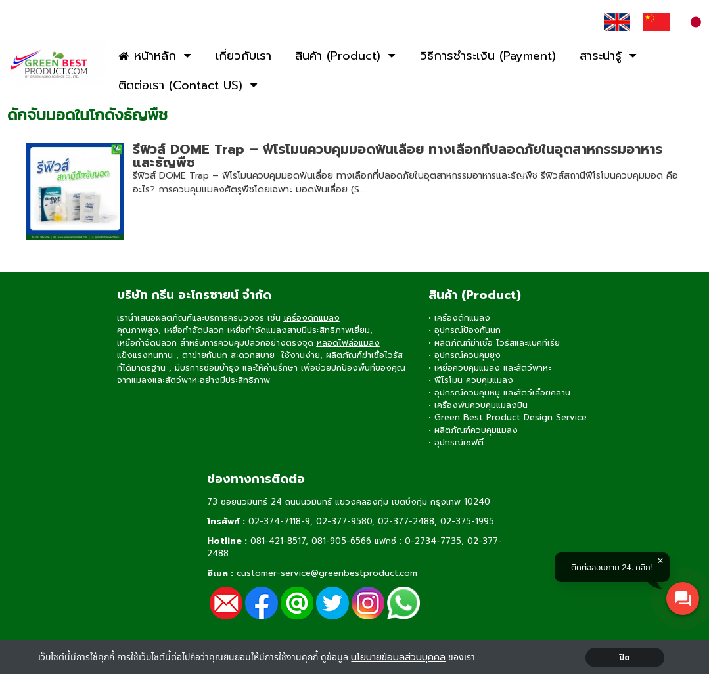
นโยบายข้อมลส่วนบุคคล (398, 657)
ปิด (624, 657)
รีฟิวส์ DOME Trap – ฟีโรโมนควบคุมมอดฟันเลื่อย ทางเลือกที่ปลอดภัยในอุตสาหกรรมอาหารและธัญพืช (397, 155)
